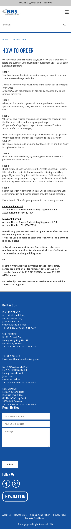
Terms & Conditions (34, 518)
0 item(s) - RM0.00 (40, 2)
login (22, 2)
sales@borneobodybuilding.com (24, 359)
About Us (6, 515)
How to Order (19, 39)
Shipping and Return (40, 515)
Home (5, 39)
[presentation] (26, 454)
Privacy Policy (59, 515)
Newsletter (15, 496)
